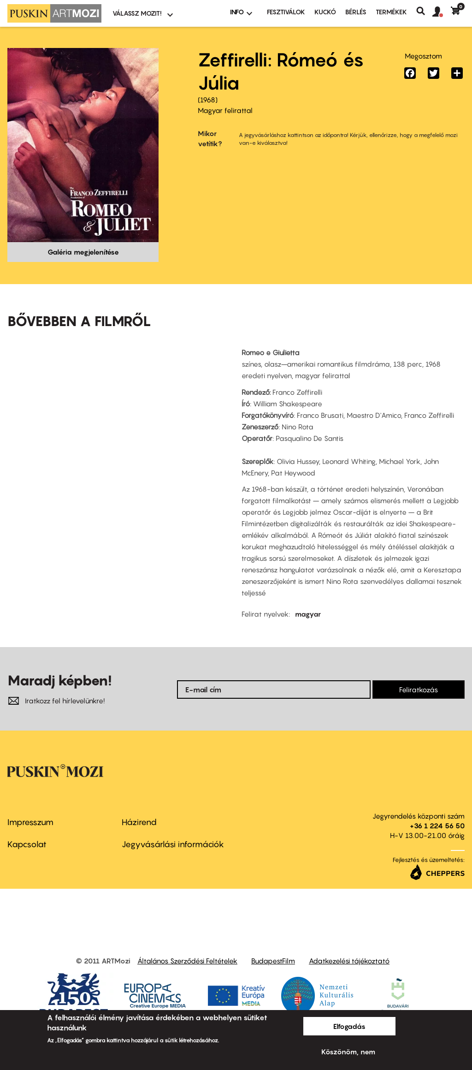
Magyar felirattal (225, 110)
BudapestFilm (273, 961)
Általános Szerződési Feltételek (187, 961)
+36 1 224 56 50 (437, 825)
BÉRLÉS (355, 12)
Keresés (424, 11)
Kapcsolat (27, 844)
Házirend (139, 822)
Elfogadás (349, 1026)
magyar (308, 614)
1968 (207, 99)
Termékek (391, 12)
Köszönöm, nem (348, 1051)
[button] (441, 12)
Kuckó (325, 12)
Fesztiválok (286, 12)
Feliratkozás (418, 689)
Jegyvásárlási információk (173, 844)
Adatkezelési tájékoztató (349, 961)
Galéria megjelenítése (83, 252)
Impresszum (30, 822)
